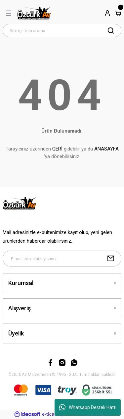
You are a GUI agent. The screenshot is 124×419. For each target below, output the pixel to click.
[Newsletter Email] (62, 259)
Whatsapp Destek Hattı (87, 407)
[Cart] (118, 13)
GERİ (57, 149)
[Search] (62, 30)
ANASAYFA (106, 149)
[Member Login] (107, 13)
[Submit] (110, 259)
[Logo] (34, 13)
